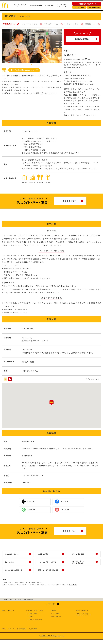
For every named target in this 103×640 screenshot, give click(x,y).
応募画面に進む (82, 39)
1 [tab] (32, 65)
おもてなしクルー (73, 24)
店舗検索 (53, 610)
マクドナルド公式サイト (8, 629)
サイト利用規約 (33, 629)
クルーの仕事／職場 (35, 5)
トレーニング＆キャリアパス (61, 5)
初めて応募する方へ (94, 7)
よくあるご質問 (79, 7)
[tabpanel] (32, 46)
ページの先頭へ (50, 604)
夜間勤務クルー (10, 24)
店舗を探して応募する (87, 4)
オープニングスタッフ (82, 610)
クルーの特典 (49, 5)
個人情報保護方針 (22, 629)
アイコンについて (92, 379)
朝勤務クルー (91, 24)
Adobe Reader (73, 585)
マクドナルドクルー (30, 24)
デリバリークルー (52, 24)
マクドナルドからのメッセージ (20, 5)
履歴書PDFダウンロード (36, 582)
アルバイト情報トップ (8, 610)
